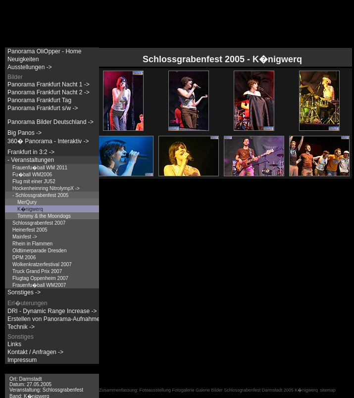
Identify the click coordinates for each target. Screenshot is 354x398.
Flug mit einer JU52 (33, 181)
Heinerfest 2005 (30, 230)
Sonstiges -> (24, 292)
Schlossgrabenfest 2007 (38, 223)
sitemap (328, 390)
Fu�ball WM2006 (32, 174)
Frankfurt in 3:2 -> (30, 152)
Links (14, 344)
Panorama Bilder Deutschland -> (50, 122)
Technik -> (21, 326)
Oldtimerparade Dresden (39, 250)
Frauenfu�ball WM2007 (39, 285)
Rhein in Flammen (32, 243)
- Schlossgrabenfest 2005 (40, 195)
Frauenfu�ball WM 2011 (39, 167)
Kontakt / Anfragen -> (35, 352)
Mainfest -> (24, 236)
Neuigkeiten (23, 59)
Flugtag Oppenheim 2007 (40, 278)
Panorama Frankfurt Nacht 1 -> (48, 84)
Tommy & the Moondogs (44, 216)
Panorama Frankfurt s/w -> (42, 108)
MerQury (27, 202)
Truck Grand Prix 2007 (37, 271)
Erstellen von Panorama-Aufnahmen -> (58, 319)
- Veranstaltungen (30, 160)
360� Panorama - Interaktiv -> (48, 141)
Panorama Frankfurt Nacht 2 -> (48, 92)
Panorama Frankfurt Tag (39, 100)
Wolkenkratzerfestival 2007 (42, 264)
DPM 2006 (24, 257)
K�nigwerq (30, 209)
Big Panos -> (24, 132)
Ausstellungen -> (29, 67)
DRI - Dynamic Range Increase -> (52, 311)
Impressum (22, 360)
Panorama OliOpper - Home (44, 51)
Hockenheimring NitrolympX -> (46, 188)
